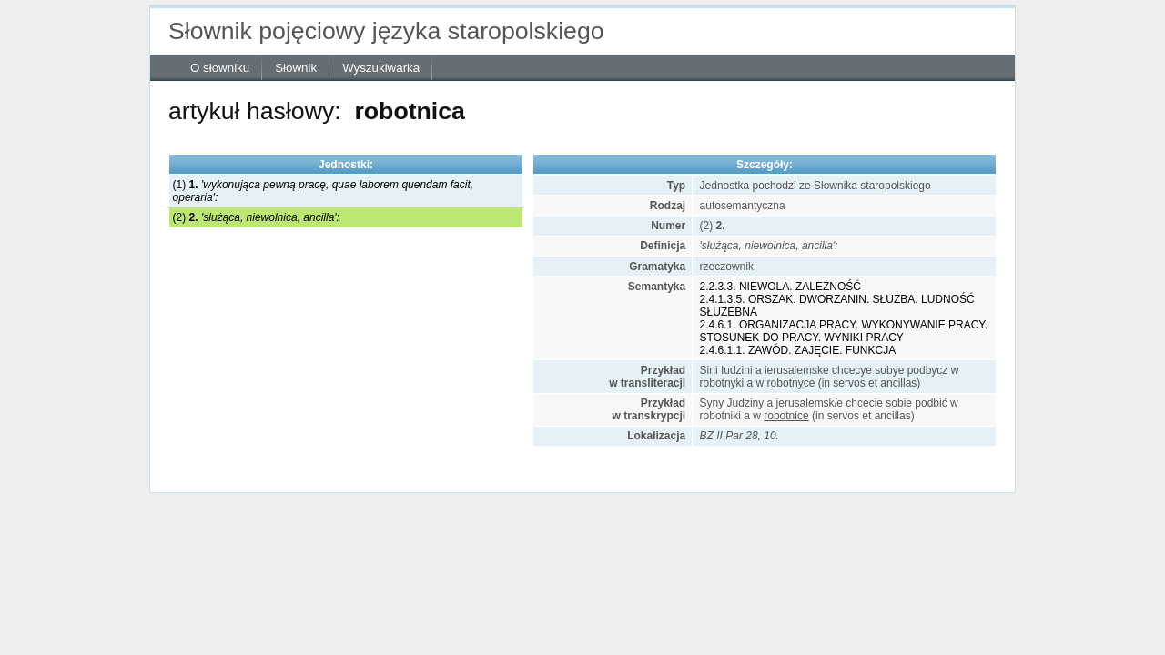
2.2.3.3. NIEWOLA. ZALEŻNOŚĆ (780, 286)
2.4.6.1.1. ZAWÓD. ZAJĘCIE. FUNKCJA (798, 350)
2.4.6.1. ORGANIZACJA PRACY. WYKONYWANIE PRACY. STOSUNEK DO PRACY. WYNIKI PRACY (844, 331)
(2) (256, 217)
